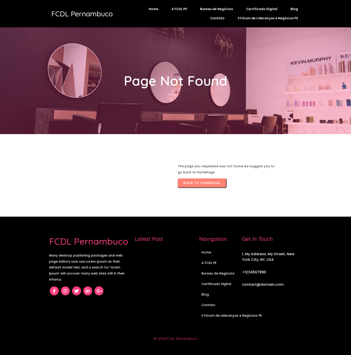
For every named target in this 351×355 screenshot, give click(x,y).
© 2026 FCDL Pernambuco (175, 338)
